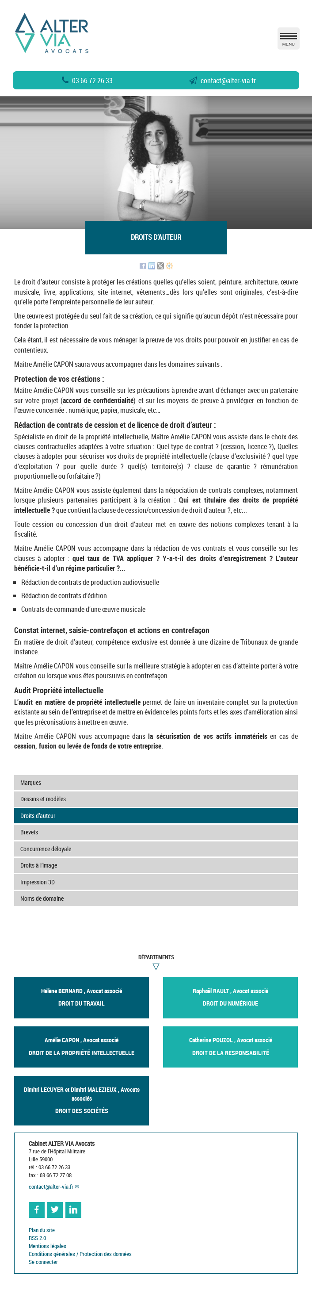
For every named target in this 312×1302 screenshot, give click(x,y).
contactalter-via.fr (222, 80)
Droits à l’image (38, 865)
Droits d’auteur (37, 815)
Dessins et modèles (43, 799)
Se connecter (43, 1262)
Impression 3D (37, 882)
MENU (288, 40)
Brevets (29, 832)
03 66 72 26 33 (87, 80)
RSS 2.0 (37, 1238)
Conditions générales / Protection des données (80, 1254)
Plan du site (42, 1230)
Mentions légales (47, 1246)
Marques (30, 782)
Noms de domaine (42, 898)
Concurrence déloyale (45, 849)
